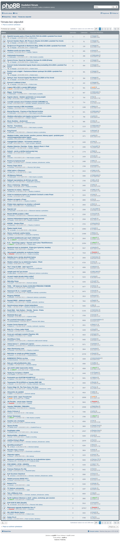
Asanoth (11, 355)
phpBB (54, 535)
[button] (96, 28)
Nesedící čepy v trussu (15, 450)
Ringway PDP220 (13, 296)
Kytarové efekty (34, 239)
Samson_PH (12, 461)
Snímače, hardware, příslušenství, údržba (38, 103)
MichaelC (11, 132)
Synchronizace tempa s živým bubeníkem (22, 305)
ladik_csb (11, 181)
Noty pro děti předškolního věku (19, 363)
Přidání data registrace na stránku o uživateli (23, 204)
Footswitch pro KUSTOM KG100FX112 (21, 377)
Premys (11, 388)
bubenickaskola (13, 360)
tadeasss (11, 268)
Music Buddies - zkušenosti (17, 121)
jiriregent (11, 335)
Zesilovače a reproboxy (33, 181)
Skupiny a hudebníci (34, 191)
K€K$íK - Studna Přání (15, 223)
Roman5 (11, 297)
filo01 (10, 205)
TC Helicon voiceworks (15, 488)
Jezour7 (11, 456)
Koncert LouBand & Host (16, 82)
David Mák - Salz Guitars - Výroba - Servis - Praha (25, 310)
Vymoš (11, 480)
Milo (10, 307)
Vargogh (13, 38)
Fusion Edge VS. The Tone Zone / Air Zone (22, 387)
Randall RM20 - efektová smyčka (19, 300)
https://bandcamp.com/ (15, 349)
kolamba (11, 249)
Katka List (12, 172)
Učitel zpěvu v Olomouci (16, 170)
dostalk (13, 230)
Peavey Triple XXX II (14, 166)
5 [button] (110, 29)
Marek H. (11, 326)
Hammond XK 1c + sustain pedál (19, 291)
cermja (11, 278)
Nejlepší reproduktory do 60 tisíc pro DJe (22, 180)
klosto (10, 451)
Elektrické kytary (30, 122)
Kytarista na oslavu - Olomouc (18, 190)
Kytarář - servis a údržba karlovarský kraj (22, 151)
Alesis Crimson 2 (13, 411)
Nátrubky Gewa (13, 281)
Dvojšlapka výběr (13, 430)
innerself (11, 167)
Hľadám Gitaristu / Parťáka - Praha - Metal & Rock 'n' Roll (28, 146)
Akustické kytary (30, 470)
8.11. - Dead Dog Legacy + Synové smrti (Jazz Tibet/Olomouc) (29, 243)
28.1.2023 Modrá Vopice (16, 512)
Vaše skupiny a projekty (36, 57)
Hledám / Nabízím (32, 52)
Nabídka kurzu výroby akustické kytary (21, 257)
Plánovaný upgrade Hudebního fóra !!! (21, 507)
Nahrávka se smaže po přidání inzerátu (21, 353)
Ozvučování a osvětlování (34, 108)
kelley (10, 186)
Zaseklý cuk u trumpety (15, 421)
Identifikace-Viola (13, 339)
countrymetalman (14, 321)
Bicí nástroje (33, 230)
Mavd (13, 446)
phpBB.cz (64, 537)
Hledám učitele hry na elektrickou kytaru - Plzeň (24, 262)
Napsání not (11, 209)
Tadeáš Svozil (13, 427)
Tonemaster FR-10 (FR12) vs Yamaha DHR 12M (24, 382)
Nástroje (32, 258)
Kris (10, 201)
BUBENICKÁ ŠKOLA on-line (17, 358)
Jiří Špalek (12, 374)
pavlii (10, 89)
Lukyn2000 (12, 210)
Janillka (11, 364)
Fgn (10, 98)
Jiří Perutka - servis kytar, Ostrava (19, 401)
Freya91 (11, 220)
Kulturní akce (33, 38)
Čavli (10, 441)
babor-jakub (12, 273)
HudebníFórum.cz (36, 427)
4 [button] (107, 29)
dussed (11, 52)
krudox (11, 157)
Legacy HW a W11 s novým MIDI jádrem (21, 87)
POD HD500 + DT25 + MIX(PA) (18, 464)
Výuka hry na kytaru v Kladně (18, 373)
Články (28, 398)
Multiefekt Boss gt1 (14, 315)
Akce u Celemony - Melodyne (18, 185)
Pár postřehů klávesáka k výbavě (19, 320)
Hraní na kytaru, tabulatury (33, 143)
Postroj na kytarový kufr (16, 161)
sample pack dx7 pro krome (17, 271)
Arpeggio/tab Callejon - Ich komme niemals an (24, 141)
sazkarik (11, 340)
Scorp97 (11, 283)
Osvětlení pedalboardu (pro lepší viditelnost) (23, 238)
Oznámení (31, 509)
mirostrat (11, 350)
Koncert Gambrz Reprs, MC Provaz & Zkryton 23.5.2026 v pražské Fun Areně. (35, 41)
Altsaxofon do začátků (15, 392)
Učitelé (28, 196)
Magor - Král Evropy (14, 92)
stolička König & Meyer (15, 440)
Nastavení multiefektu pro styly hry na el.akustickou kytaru (29, 459)
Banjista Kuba (13, 432)
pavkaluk (11, 345)
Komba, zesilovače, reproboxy (35, 302)
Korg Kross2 (12, 131)
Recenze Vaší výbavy (34, 167)
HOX (9, 156)
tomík (10, 437)
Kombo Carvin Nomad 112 (16, 324)
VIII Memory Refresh (14, 175)
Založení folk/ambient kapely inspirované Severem (25, 219)
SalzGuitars (12, 258)
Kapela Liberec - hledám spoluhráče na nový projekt (26, 97)
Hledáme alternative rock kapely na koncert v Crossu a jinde (29, 116)
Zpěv (30, 172)
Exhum (13, 475)
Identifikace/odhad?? (15, 445)
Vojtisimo (11, 379)
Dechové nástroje (32, 283)
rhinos (11, 263)
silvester (11, 485)
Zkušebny (31, 249)
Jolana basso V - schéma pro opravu (20, 344)
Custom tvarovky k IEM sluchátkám (20, 106)
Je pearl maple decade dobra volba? (20, 276)
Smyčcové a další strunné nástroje (37, 340)
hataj (10, 494)
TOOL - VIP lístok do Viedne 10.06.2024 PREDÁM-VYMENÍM (29, 286)
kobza (10, 122)
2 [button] (102, 29)
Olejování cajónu (13, 454)
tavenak (11, 316)
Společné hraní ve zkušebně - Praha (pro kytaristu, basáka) (29, 247)
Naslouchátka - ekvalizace (16, 435)
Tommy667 (12, 148)
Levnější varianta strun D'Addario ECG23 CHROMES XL (27, 102)
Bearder (11, 384)
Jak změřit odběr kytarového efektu (20, 368)
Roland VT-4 (11, 483)
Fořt (10, 422)
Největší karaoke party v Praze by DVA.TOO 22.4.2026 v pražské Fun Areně (34, 36)
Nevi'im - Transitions (14, 126)
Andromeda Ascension (15, 55)
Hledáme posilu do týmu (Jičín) (18, 50)
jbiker (10, 162)
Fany (10, 103)
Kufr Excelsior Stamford (16, 474)
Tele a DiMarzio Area (14, 493)
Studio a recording (31, 89)
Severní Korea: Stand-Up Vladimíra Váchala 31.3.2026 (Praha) (29, 60)
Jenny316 (12, 215)
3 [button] (105, 29)
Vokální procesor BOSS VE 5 (17, 479)
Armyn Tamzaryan (14, 416)
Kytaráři (28, 153)
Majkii (10, 153)
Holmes (11, 287)
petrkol (11, 118)
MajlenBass (12, 408)
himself (11, 331)
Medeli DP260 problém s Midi (18, 214)
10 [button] (115, 29)
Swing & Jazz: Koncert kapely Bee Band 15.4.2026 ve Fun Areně (30, 78)
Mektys (11, 108)
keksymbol (12, 225)
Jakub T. (11, 465)
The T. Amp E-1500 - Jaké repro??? (20, 267)
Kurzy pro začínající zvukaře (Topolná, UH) (22, 334)
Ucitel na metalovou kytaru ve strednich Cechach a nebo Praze (30, 194)
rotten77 (14, 239)
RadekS (11, 302)
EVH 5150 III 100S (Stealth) (17, 503)
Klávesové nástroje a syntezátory (36, 132)
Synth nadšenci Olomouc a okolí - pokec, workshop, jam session (31, 498)
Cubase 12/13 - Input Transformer (19, 397)
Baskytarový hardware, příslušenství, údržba (40, 345)
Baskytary (32, 408)
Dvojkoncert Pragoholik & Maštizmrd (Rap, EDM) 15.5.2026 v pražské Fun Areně (36, 46)
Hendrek (11, 254)
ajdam (11, 393)
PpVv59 (11, 292)
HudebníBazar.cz (31, 205)
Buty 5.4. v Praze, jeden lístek (18, 329)
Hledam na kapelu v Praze (16, 199)
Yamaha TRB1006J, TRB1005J (18, 406)
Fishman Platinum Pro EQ (16, 469)
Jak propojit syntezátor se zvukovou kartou (23, 252)
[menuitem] (15, 13)
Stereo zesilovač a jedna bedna (18, 233)
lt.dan (10, 143)
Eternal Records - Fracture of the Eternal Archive (25, 111)
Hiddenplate (12, 57)
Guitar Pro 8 (11, 517)
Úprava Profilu (12, 426)
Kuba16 (11, 514)
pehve (11, 413)
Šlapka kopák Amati (14, 228)
